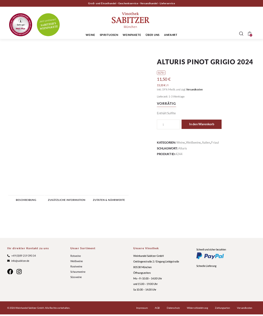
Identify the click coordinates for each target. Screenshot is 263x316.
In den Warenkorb (203, 124)
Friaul (215, 142)
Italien (206, 142)
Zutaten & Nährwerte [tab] (131, 200)
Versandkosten (195, 89)
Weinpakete (132, 34)
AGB (157, 309)
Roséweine (76, 268)
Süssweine (76, 278)
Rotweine (75, 257)
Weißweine (193, 142)
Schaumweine (77, 273)
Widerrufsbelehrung (197, 309)
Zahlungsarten (222, 309)
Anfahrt (170, 34)
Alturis (182, 148)
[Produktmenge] (168, 124)
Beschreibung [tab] (32, 200)
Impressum (142, 309)
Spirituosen (109, 34)
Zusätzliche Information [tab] (82, 200)
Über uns (153, 34)
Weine (90, 34)
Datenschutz (173, 309)
